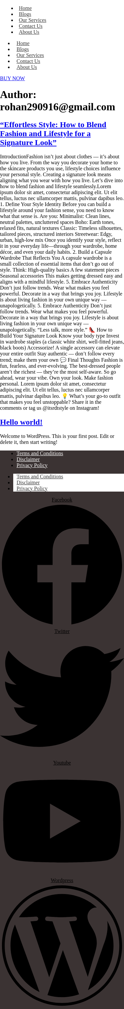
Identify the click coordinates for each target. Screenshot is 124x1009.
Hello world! (21, 422)
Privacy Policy (32, 488)
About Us (29, 32)
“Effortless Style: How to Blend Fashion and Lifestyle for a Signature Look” (53, 133)
